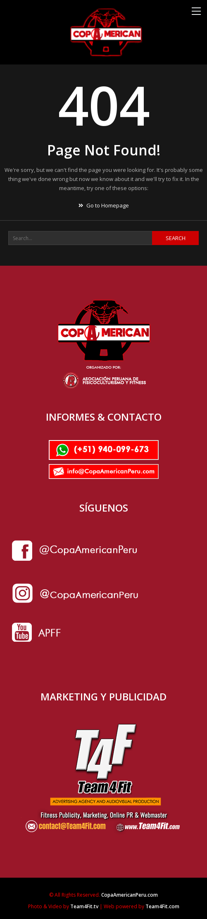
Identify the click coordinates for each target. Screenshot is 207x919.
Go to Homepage (104, 205)
